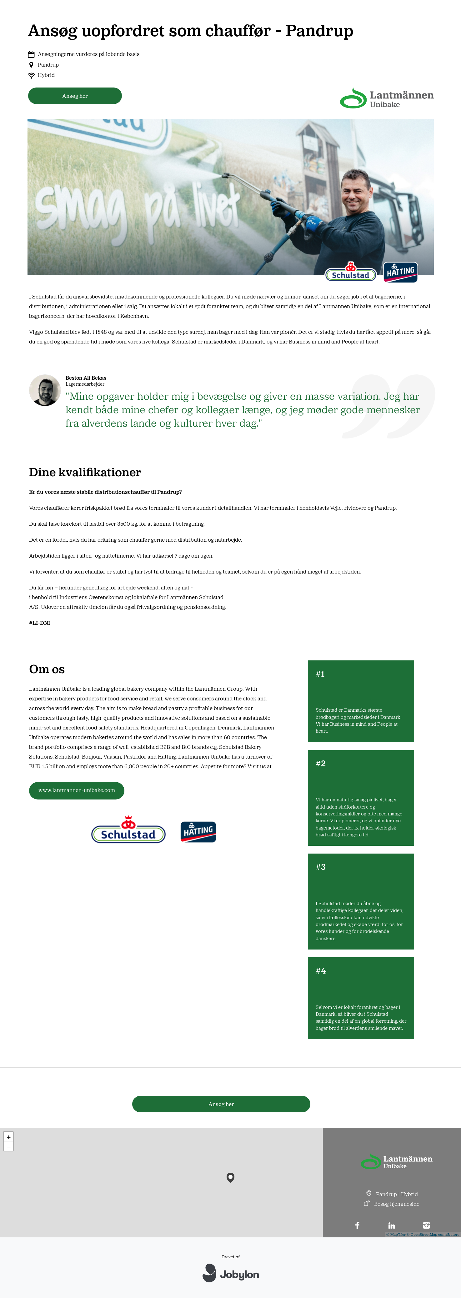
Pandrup (48, 64)
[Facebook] (357, 1226)
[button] (230, 1176)
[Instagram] (426, 1226)
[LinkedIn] (391, 1226)
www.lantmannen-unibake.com (76, 789)
